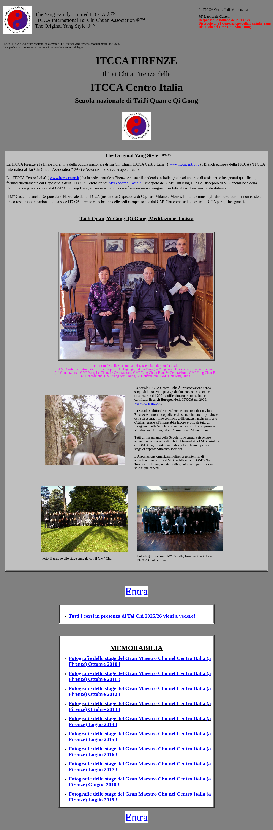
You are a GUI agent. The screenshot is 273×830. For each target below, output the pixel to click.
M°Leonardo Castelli (125, 183)
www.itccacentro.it (184, 164)
